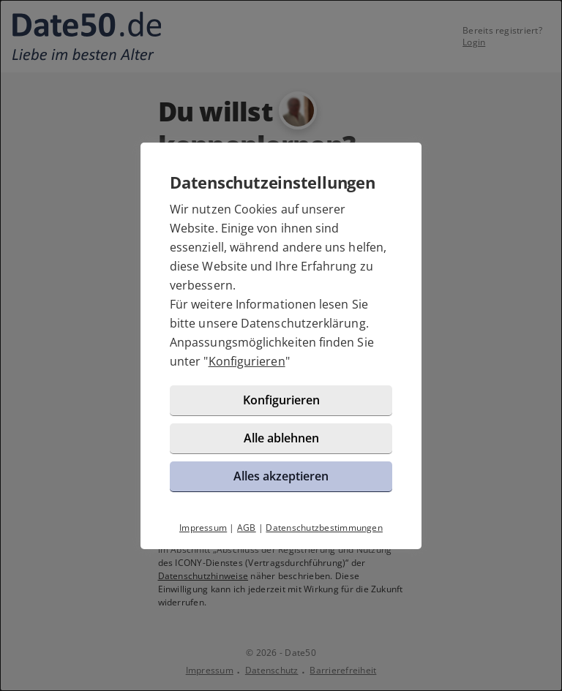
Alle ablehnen (281, 438)
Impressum (203, 527)
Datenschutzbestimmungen (324, 527)
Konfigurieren (247, 361)
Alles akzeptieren (281, 476)
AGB (246, 527)
